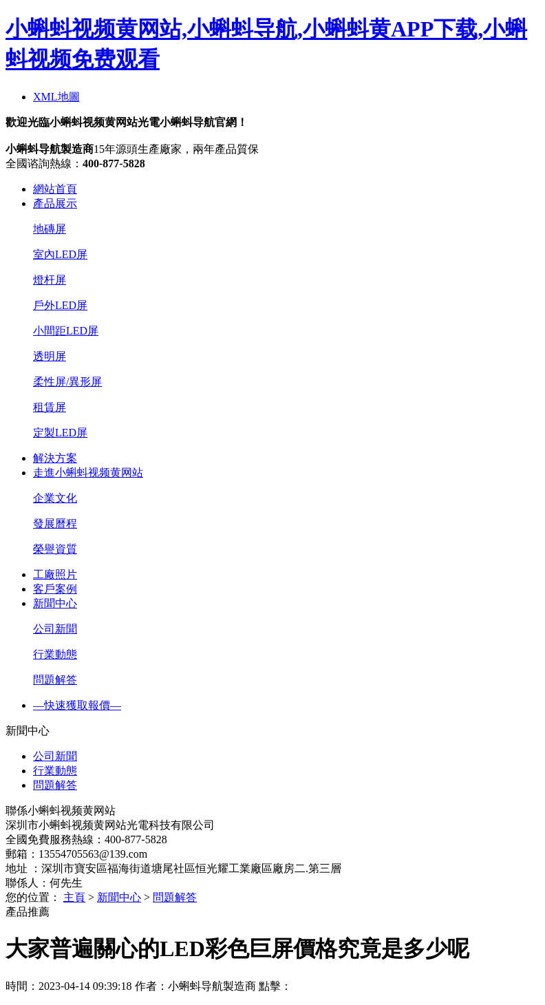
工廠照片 (55, 574)
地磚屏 (49, 229)
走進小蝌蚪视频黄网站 (88, 472)
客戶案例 (55, 589)
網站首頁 (55, 189)
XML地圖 (56, 97)
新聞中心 (55, 603)
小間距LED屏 (65, 331)
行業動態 (55, 654)
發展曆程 (55, 523)
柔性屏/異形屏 (67, 382)
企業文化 (55, 498)
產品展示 (55, 203)
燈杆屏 (49, 280)
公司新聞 (55, 629)
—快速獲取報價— (77, 705)
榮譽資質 (55, 549)
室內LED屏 (60, 254)
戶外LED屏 (60, 305)
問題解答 (55, 680)
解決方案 (55, 458)
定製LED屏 (60, 432)
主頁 (74, 897)
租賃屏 (49, 407)
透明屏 (49, 356)
